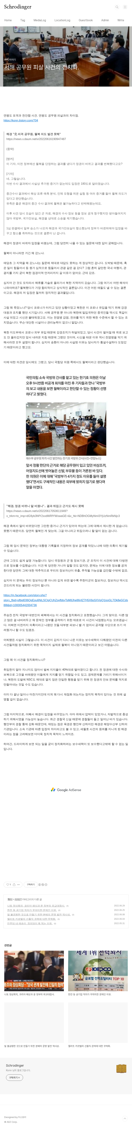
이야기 (18, 899)
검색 (117, 7)
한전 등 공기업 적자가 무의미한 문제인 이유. (32, 910)
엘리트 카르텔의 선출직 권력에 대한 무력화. (31, 919)
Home (8, 20)
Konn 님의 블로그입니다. (18, 1070)
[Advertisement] (66, 790)
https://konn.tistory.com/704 (21, 120)
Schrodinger (17, 7)
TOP (125, 1119)
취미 (10, 899)
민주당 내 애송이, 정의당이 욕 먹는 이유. (30, 923)
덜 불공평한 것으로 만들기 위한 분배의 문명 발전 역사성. (39, 914)
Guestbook (86, 20)
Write (120, 20)
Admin (105, 20)
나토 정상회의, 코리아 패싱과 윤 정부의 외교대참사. (36, 905)
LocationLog (62, 20)
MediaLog (40, 20)
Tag (22, 20)
